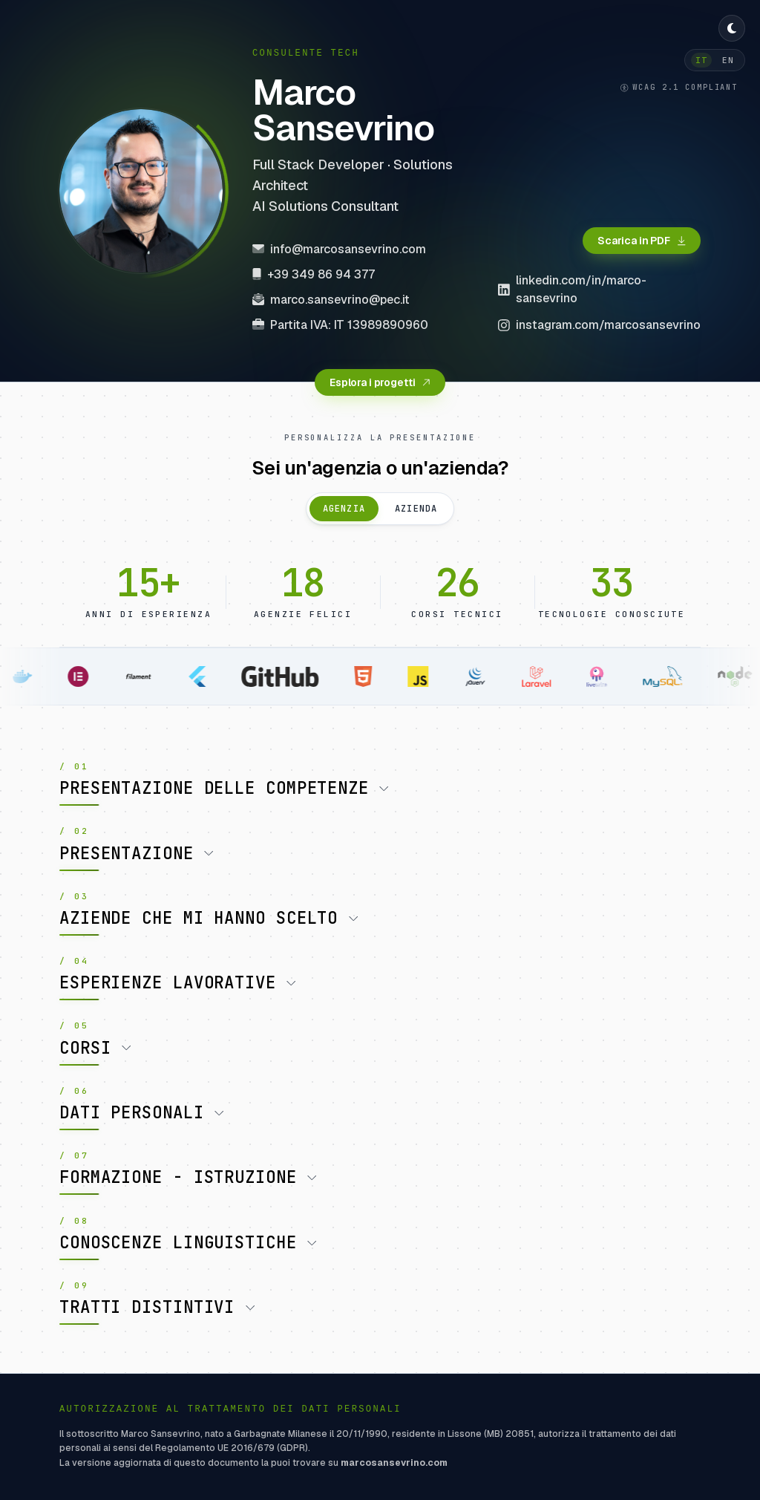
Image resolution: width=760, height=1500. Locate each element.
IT (701, 60)
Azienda (416, 509)
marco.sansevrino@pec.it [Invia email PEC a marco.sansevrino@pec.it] (331, 299)
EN (728, 60)
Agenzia (344, 509)
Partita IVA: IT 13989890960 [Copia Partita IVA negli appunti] (340, 325)
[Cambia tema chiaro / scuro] (731, 28)
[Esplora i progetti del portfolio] (380, 382)
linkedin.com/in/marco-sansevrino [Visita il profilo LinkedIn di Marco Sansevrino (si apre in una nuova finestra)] (572, 289)
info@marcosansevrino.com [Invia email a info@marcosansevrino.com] (339, 249)
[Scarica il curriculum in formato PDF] (642, 240)
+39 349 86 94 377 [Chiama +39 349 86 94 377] (313, 274)
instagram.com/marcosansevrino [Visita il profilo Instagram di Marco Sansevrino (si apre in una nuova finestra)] (599, 325)
